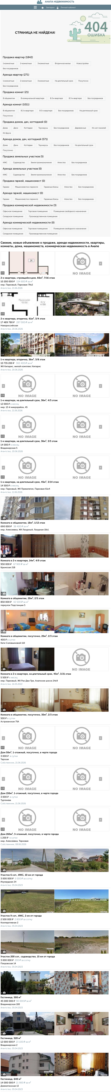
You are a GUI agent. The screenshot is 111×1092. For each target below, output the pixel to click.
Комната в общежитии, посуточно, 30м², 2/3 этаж (29, 715)
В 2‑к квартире (56, 98)
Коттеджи (28, 128)
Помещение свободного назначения (69, 211)
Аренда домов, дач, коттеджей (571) (25, 139)
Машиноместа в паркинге (26, 187)
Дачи (16, 128)
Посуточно (83, 81)
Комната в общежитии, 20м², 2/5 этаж (22, 598)
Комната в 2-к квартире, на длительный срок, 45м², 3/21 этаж (36, 674)
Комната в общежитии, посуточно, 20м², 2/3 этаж (29, 636)
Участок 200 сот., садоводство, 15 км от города (28, 957)
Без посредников (10, 69)
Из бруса (7, 133)
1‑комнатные (8, 64)
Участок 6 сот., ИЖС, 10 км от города (22, 875)
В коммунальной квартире (32, 98)
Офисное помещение (12, 211)
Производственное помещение (43, 216)
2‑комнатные (26, 64)
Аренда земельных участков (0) (22, 168)
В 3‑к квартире (75, 98)
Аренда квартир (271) (16, 75)
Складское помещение (13, 216)
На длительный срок (64, 81)
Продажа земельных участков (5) (23, 156)
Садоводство (19, 163)
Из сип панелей (99, 128)
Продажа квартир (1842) (18, 57)
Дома (5, 128)
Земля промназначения (41, 163)
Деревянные (80, 128)
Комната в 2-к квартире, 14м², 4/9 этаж (23, 561)
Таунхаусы (43, 128)
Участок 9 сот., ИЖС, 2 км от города (21, 916)
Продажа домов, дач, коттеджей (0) (25, 122)
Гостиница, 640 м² (11, 1079)
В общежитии (9, 98)
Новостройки (82, 64)
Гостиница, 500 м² (11, 997)
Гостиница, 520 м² (11, 1038)
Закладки (47, 8)
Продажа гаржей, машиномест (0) (24, 181)
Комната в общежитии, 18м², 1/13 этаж (23, 523)
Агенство (62, 163)
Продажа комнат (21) (16, 92)
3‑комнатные (43, 64)
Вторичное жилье (63, 64)
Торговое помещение (38, 211)
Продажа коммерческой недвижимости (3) (29, 205)
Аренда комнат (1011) (16, 104)
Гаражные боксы (51, 187)
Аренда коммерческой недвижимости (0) (28, 222)
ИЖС (5, 163)
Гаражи (6, 187)
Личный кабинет (66, 8)
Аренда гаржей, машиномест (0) (23, 193)
